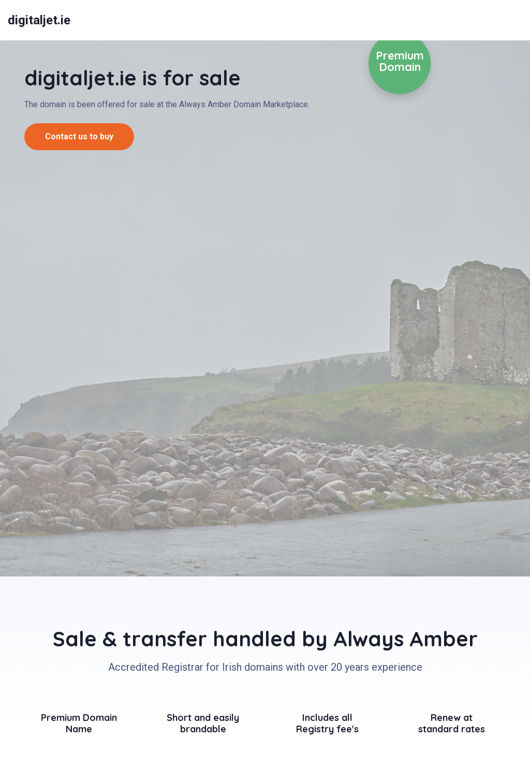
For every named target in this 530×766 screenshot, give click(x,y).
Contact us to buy (79, 136)
